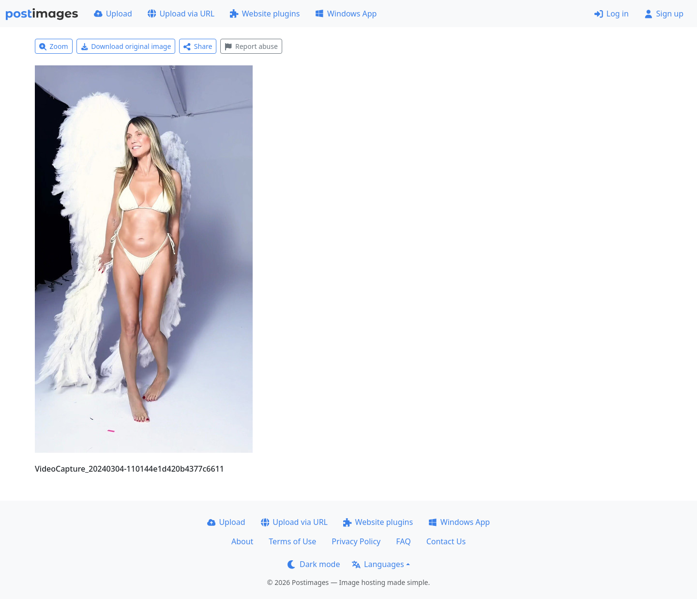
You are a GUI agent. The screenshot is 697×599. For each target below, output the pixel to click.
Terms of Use (292, 541)
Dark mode (314, 564)
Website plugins (265, 13)
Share (197, 46)
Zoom (53, 46)
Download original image (126, 46)
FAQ (403, 541)
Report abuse (251, 46)
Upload (113, 13)
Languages (378, 564)
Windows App (346, 13)
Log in (611, 13)
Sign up (663, 13)
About (242, 541)
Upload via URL (181, 13)
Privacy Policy (356, 541)
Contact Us (446, 541)
